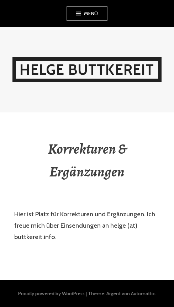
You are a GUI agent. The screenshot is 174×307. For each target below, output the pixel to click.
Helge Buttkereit (87, 69)
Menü (91, 13)
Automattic (143, 293)
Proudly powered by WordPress (51, 293)
